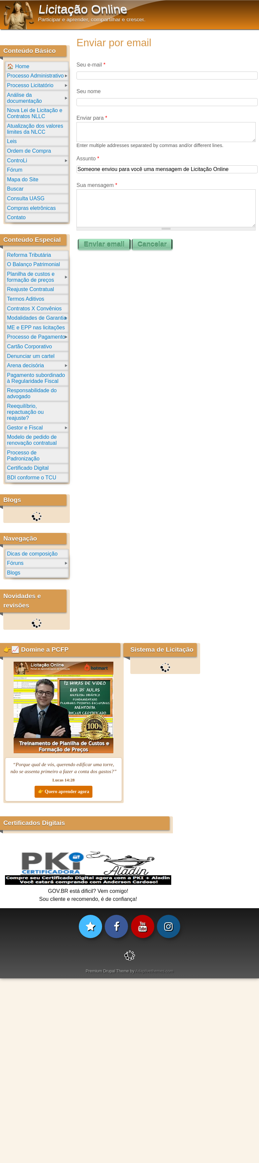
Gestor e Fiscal (25, 427)
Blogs (13, 573)
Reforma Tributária (29, 255)
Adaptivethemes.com (154, 971)
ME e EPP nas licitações (36, 327)
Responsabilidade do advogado (32, 393)
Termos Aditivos (25, 299)
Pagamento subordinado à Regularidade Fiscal (36, 378)
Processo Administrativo (35, 76)
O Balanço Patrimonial (33, 264)
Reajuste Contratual (30, 289)
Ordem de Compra (29, 151)
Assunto (87, 158)
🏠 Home (18, 66)
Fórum (14, 170)
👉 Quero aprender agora (63, 791)
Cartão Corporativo (29, 346)
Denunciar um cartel (31, 356)
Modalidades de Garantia (36, 318)
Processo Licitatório (30, 85)
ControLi (17, 160)
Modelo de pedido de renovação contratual (32, 440)
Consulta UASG (26, 198)
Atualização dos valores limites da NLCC (35, 129)
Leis (12, 141)
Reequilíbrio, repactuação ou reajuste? (25, 412)
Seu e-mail (90, 65)
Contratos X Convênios (34, 308)
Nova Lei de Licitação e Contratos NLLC (34, 113)
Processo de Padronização (23, 455)
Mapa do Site (22, 179)
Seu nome (88, 91)
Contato (16, 217)
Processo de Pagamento (36, 337)
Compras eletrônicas (31, 208)
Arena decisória (25, 365)
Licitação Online (83, 9)
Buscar (15, 189)
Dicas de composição (32, 554)
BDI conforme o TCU (31, 477)
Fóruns (15, 563)
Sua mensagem (96, 185)
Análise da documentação (24, 98)
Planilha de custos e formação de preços (31, 277)
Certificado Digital (28, 468)
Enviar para (91, 118)
